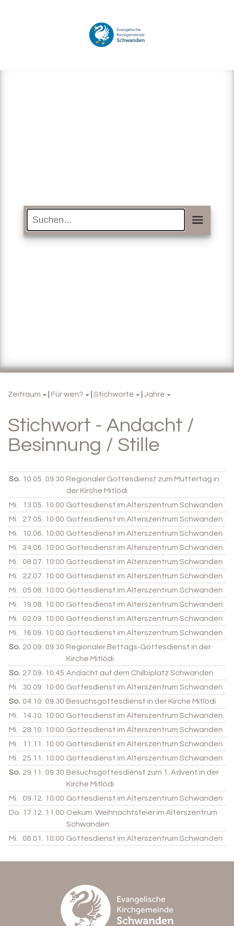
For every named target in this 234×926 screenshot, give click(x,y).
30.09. (33, 687)
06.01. (33, 838)
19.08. (33, 604)
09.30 (54, 479)
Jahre (154, 394)
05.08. (33, 590)
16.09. (33, 633)
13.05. (33, 505)
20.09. (33, 647)
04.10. (33, 701)
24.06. (33, 547)
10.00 (54, 505)
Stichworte (114, 394)
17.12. (33, 812)
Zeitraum (24, 394)
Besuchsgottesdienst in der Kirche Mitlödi (141, 701)
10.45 (54, 673)
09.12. (33, 798)
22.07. (33, 576)
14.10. (33, 715)
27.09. (33, 673)
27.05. (33, 519)
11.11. (33, 744)
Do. (15, 812)
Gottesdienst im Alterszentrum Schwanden (144, 505)
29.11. (33, 772)
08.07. (33, 562)
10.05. (33, 479)
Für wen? (67, 394)
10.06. (33, 533)
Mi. (13, 505)
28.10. (33, 730)
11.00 (54, 812)
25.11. (33, 758)
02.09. (33, 618)
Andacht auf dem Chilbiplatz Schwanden (139, 673)
